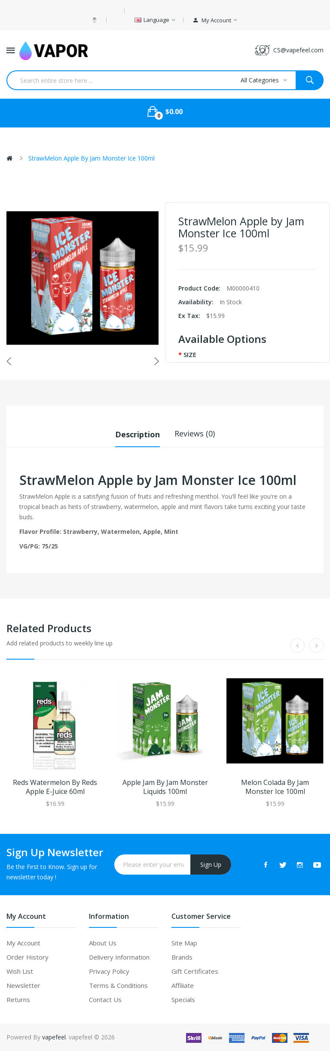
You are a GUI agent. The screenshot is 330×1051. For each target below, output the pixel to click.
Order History (27, 957)
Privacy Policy (109, 971)
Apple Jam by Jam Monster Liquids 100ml (165, 787)
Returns (18, 999)
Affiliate (182, 985)
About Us (102, 943)
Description (137, 433)
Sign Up (210, 864)
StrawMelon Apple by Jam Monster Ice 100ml (91, 158)
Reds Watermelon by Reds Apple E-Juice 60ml (55, 787)
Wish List (19, 971)
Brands (181, 957)
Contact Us (105, 999)
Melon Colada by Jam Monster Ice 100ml (275, 787)
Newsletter (23, 985)
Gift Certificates (194, 971)
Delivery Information (119, 957)
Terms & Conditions (118, 985)
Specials (183, 999)
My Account (23, 943)
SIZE (189, 354)
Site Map (184, 943)
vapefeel (54, 1037)
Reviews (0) (194, 433)
